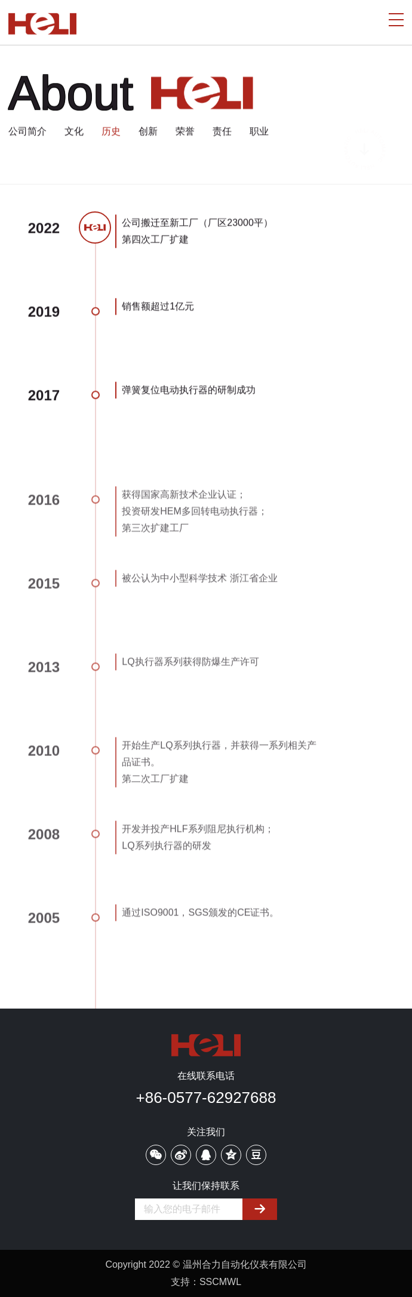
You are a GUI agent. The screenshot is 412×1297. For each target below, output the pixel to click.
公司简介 (27, 132)
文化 (74, 132)
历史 (111, 132)
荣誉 (185, 132)
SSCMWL (220, 1282)
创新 (148, 132)
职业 (259, 132)
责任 (222, 132)
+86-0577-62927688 (206, 1098)
